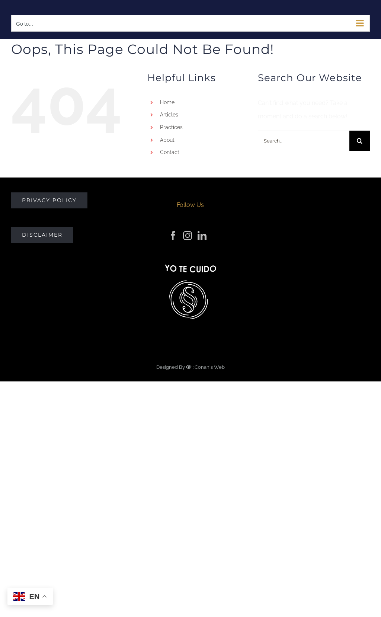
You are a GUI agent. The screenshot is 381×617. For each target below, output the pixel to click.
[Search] (359, 141)
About (167, 140)
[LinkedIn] (202, 235)
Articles (169, 115)
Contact (169, 152)
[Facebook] (173, 235)
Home (167, 102)
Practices (171, 127)
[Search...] (303, 141)
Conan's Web (209, 367)
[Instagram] (187, 235)
